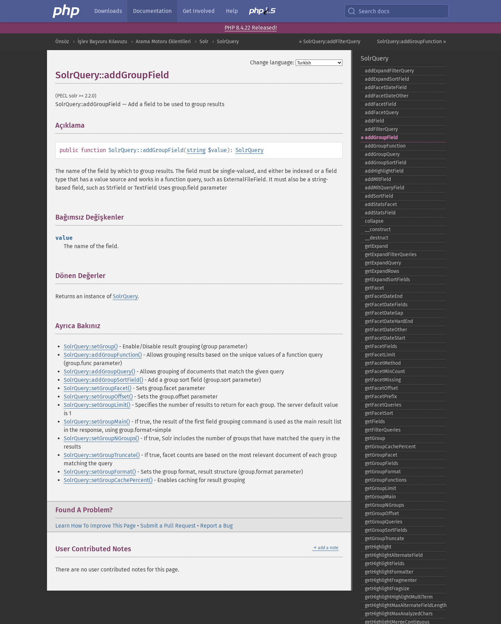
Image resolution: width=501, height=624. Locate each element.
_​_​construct (378, 229)
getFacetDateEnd (383, 296)
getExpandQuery (383, 263)
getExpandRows (382, 271)
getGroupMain (380, 497)
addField (374, 121)
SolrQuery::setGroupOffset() (98, 396)
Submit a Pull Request (168, 525)
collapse (374, 221)
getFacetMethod (383, 363)
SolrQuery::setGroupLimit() (97, 405)
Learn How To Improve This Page (95, 525)
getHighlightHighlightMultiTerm (399, 597)
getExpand (376, 246)
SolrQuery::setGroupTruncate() (102, 455)
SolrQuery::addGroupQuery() (99, 371)
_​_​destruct (376, 238)
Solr (203, 42)
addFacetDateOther (386, 96)
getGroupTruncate (384, 539)
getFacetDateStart (385, 338)
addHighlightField (384, 171)
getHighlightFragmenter (391, 580)
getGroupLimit (380, 488)
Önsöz (62, 42)
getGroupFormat (383, 472)
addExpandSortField (387, 79)
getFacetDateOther (386, 330)
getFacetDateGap (384, 313)
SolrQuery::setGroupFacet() (97, 388)
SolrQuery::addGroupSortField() (103, 380)
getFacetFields (381, 346)
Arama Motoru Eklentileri (163, 42)
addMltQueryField (384, 188)
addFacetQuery (382, 113)
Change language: (272, 62)
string (196, 150)
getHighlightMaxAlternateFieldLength (405, 605)
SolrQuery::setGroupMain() (97, 421)
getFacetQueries (383, 405)
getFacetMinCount (385, 371)
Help (232, 11)
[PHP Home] (66, 11)
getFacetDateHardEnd (389, 321)
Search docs (368, 11)
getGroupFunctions (386, 480)
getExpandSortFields (387, 280)
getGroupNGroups (384, 505)
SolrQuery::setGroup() (91, 346)
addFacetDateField (386, 87)
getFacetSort (379, 413)
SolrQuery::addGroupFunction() (103, 355)
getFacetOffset (381, 388)
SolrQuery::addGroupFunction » (411, 42)
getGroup (375, 438)
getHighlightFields (385, 564)
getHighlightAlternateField (394, 555)
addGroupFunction (385, 146)
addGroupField (381, 138)
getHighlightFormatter (389, 572)
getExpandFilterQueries (391, 255)
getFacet (374, 288)
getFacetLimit (380, 355)
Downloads (108, 11)
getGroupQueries (383, 522)
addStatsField (380, 213)
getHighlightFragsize (387, 589)
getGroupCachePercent (390, 447)
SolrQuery (228, 42)
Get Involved (199, 11)
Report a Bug (216, 525)
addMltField (378, 179)
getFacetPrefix (381, 397)
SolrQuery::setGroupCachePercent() (108, 480)
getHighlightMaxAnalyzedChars (399, 614)
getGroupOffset (382, 513)
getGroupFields (381, 463)
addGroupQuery (382, 154)
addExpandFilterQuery (389, 71)
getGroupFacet (381, 455)
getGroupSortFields (386, 530)
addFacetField (380, 104)
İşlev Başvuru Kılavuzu (102, 42)
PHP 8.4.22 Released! (251, 27)
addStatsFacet (381, 204)
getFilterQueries (383, 430)
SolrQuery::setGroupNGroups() (101, 438)
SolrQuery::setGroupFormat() (100, 471)
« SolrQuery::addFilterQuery (329, 42)
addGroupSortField (385, 163)
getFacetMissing (383, 380)
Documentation (152, 11)
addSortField (379, 196)
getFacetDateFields (386, 305)
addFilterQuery (381, 129)
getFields (375, 422)
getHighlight (378, 547)
